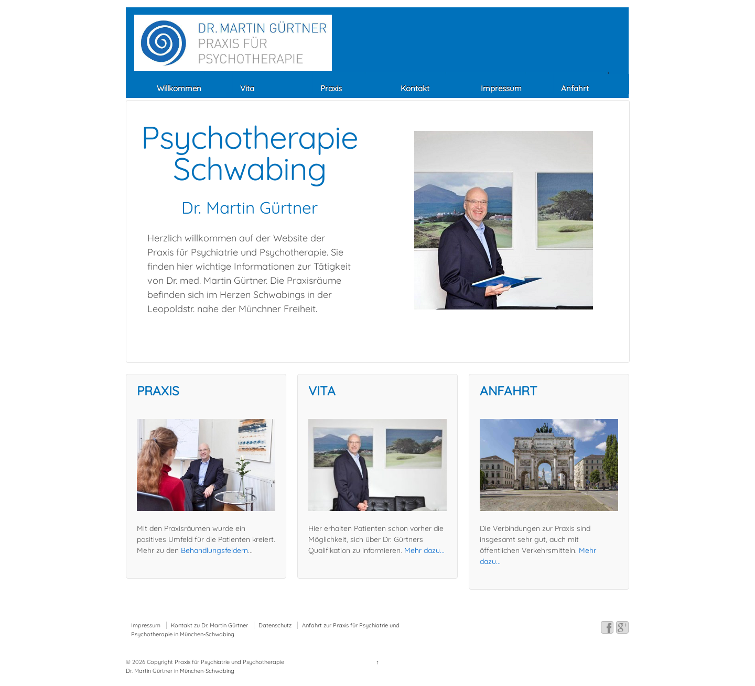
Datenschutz (275, 625)
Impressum (501, 88)
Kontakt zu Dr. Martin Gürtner (209, 625)
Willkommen (179, 88)
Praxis (331, 88)
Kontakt (415, 88)
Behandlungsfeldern (214, 550)
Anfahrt (575, 88)
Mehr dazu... (424, 550)
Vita (247, 88)
